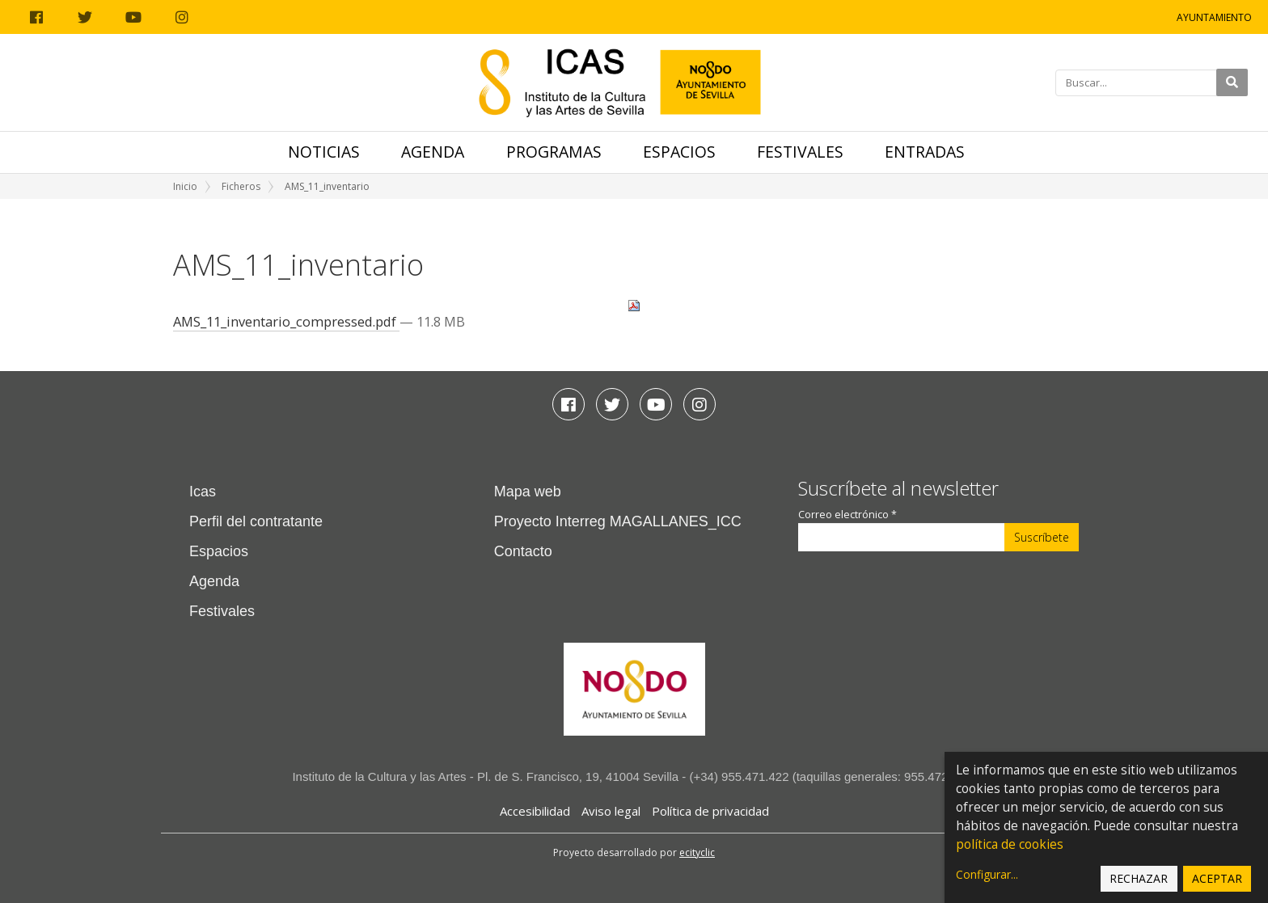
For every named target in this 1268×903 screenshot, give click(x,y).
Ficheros (241, 186)
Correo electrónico (847, 514)
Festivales (800, 151)
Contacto (523, 551)
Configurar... (987, 874)
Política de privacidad (710, 811)
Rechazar (1139, 878)
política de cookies (1009, 844)
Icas (202, 491)
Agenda (432, 151)
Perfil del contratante (256, 521)
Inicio (185, 186)
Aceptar (1217, 878)
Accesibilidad (535, 811)
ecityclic (697, 852)
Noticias (324, 151)
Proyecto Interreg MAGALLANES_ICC (618, 521)
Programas (554, 151)
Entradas (925, 151)
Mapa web (527, 491)
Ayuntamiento (1214, 17)
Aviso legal (610, 811)
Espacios (679, 151)
